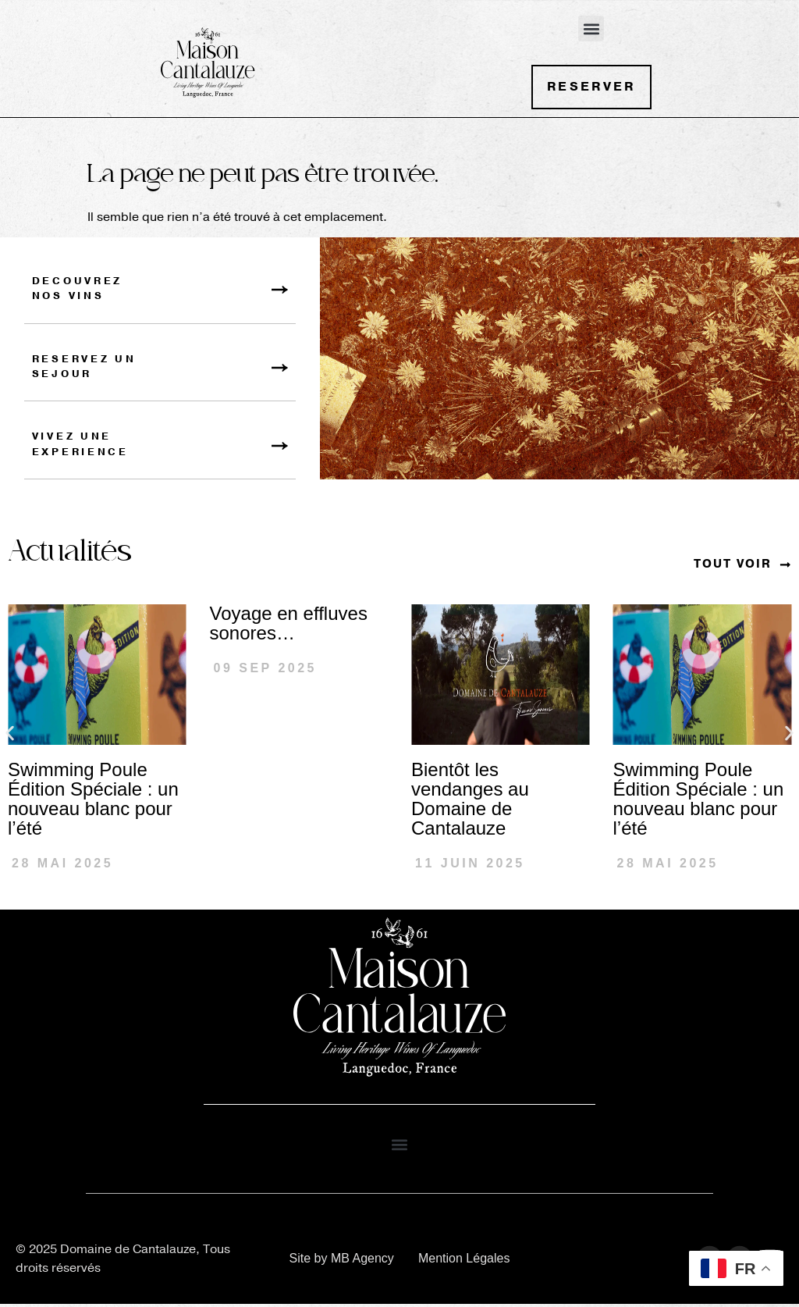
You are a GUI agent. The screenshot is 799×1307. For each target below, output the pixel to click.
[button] (591, 28)
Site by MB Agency (341, 1260)
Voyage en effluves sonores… (289, 626)
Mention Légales (464, 1260)
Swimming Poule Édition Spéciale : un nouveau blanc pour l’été (93, 802)
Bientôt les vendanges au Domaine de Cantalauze (470, 802)
